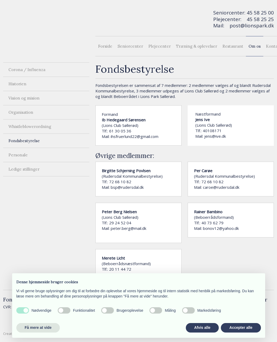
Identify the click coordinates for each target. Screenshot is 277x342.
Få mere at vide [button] (38, 327)
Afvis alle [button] (202, 327)
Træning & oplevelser (196, 46)
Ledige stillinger (24, 169)
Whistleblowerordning (29, 126)
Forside (105, 46)
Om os (255, 46)
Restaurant (232, 46)
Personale (18, 154)
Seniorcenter (130, 46)
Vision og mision (24, 98)
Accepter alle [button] (240, 327)
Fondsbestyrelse (24, 140)
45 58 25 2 (259, 19)
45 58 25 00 (260, 12)
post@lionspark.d (250, 25)
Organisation (20, 112)
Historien (17, 83)
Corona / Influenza (26, 69)
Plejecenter (159, 46)
